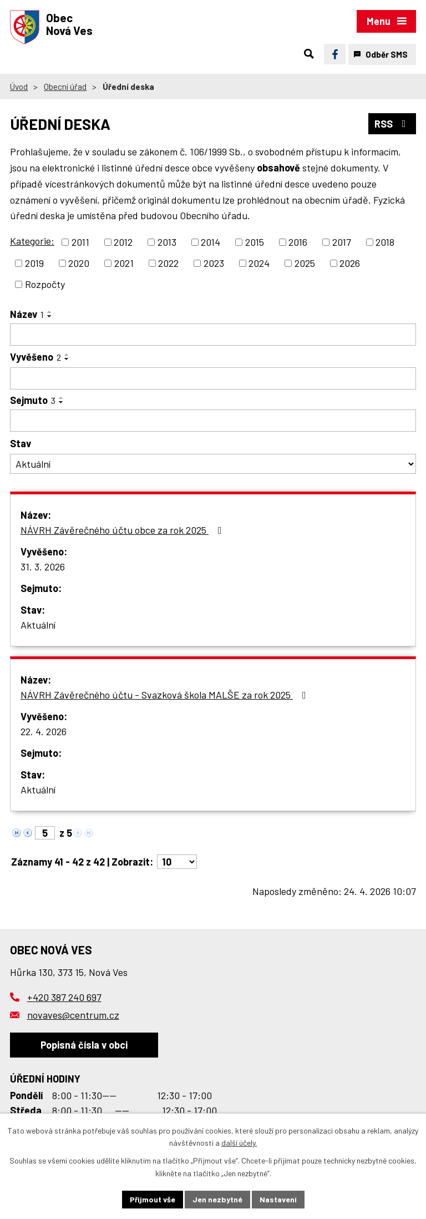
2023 (214, 263)
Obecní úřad (65, 87)
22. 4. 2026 (44, 731)
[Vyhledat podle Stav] (213, 464)
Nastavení (278, 1199)
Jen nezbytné (217, 1199)
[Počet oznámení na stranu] (177, 861)
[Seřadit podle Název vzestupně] (50, 312)
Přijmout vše (152, 1199)
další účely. (239, 1143)
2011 (80, 242)
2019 (34, 263)
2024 (259, 263)
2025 (305, 263)
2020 (78, 263)
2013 (167, 242)
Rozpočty (45, 284)
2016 (297, 242)
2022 (168, 263)
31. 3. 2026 (43, 566)
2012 (123, 242)
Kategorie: (32, 241)
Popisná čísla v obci (84, 1045)
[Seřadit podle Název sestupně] (50, 316)
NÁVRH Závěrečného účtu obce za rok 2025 (123, 530)
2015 (254, 242)
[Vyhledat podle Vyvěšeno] (213, 378)
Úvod (19, 87)
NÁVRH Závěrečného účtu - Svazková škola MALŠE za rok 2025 (166, 695)
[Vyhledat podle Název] (213, 334)
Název (27, 314)
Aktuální (38, 625)
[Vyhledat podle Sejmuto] (213, 420)
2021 (124, 263)
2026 (349, 263)
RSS (392, 124)
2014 (210, 242)
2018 (385, 242)
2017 (341, 242)
